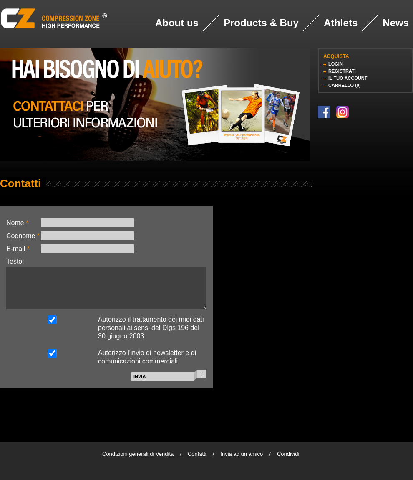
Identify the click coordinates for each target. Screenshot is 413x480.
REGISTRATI (342, 71)
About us (177, 22)
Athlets (341, 22)
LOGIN (335, 63)
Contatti (197, 454)
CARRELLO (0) (344, 85)
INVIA (139, 376)
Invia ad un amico (241, 454)
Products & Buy (261, 22)
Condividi (288, 454)
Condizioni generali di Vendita (138, 454)
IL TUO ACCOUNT (348, 78)
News (396, 22)
